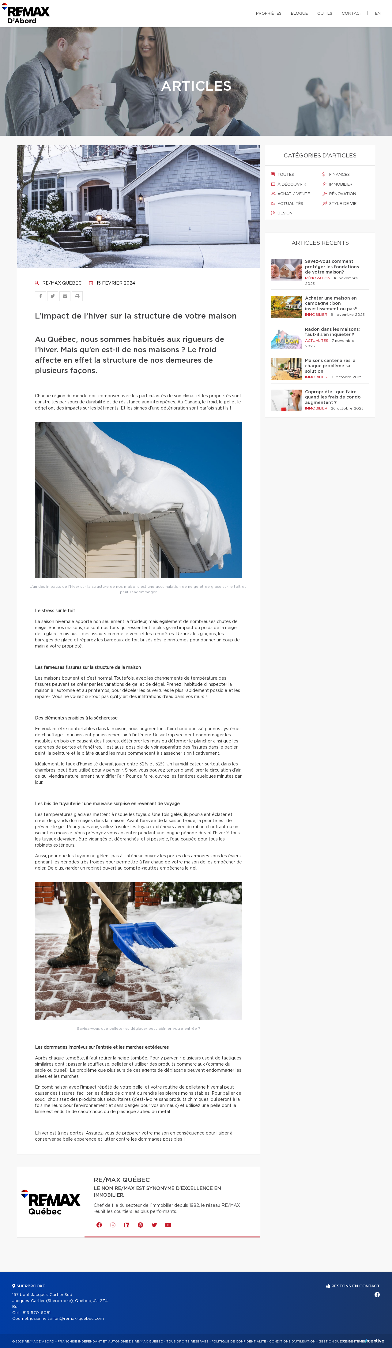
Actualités (287, 204)
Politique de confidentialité (239, 1341)
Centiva (375, 1341)
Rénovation (339, 194)
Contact (352, 14)
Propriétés (268, 14)
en (378, 14)
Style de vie (339, 204)
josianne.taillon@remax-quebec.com (67, 1319)
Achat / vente (290, 194)
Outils (324, 14)
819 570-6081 (37, 1313)
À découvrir (288, 184)
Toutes (282, 174)
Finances (336, 174)
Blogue (299, 14)
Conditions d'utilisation (292, 1341)
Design (281, 213)
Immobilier (337, 184)
